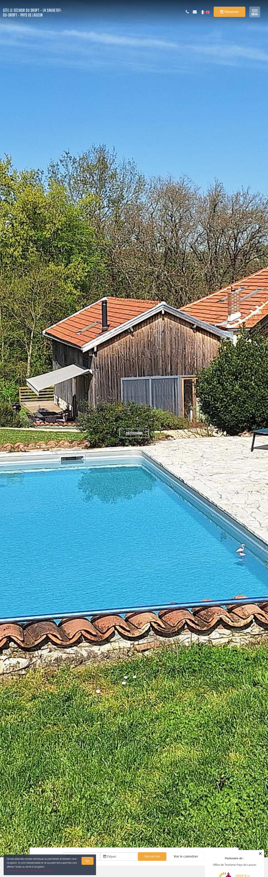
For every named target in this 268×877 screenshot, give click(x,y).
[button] (186, 857)
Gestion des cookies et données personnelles (30, 870)
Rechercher (152, 857)
